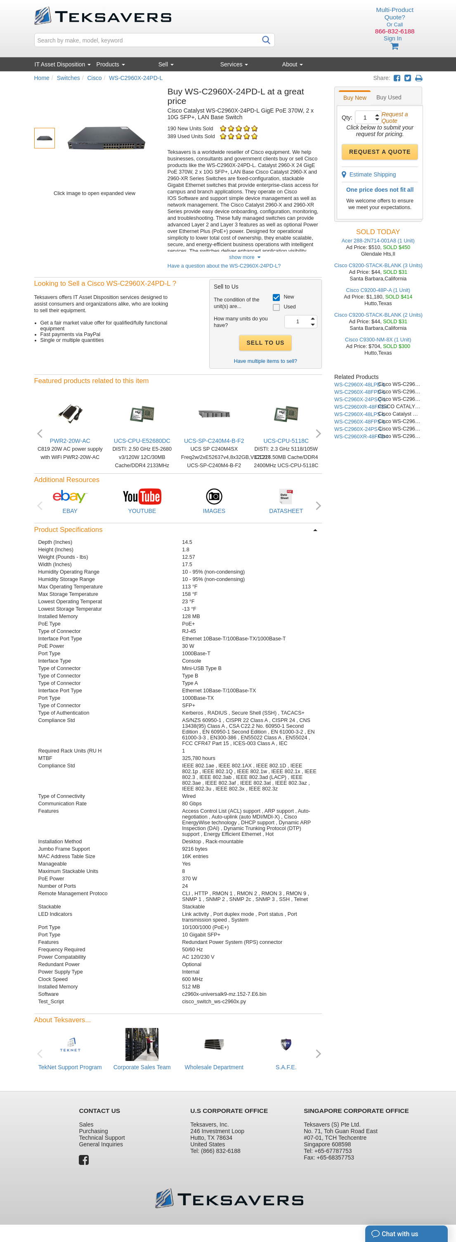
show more (244, 257)
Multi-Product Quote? (394, 13)
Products (111, 64)
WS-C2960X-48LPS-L (359, 414)
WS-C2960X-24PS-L (358, 429)
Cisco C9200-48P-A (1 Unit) (378, 290)
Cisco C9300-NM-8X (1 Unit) (378, 340)
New (289, 297)
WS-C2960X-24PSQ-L (360, 399)
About (292, 64)
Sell (166, 64)
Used (289, 307)
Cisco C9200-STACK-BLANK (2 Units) (378, 315)
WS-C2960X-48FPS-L (359, 422)
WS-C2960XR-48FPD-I (361, 437)
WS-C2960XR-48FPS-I (360, 407)
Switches (68, 78)
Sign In (393, 38)
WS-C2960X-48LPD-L (359, 385)
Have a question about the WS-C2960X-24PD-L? (224, 266)
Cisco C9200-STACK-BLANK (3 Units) (378, 265)
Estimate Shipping (369, 174)
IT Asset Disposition (63, 64)
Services (234, 64)
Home (42, 78)
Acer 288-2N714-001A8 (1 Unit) (378, 241)
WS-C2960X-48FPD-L (360, 392)
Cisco (94, 78)
